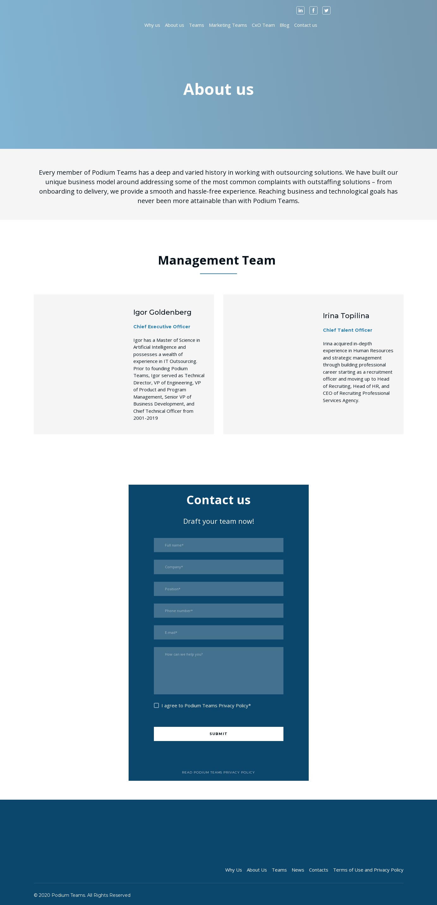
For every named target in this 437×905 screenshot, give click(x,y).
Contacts (318, 870)
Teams (196, 25)
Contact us (305, 25)
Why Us (233, 870)
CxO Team (263, 25)
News (298, 870)
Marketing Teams (228, 25)
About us (174, 25)
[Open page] (50, 24)
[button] (300, 10)
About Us (257, 870)
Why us (152, 25)
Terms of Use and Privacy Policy (368, 870)
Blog (284, 25)
